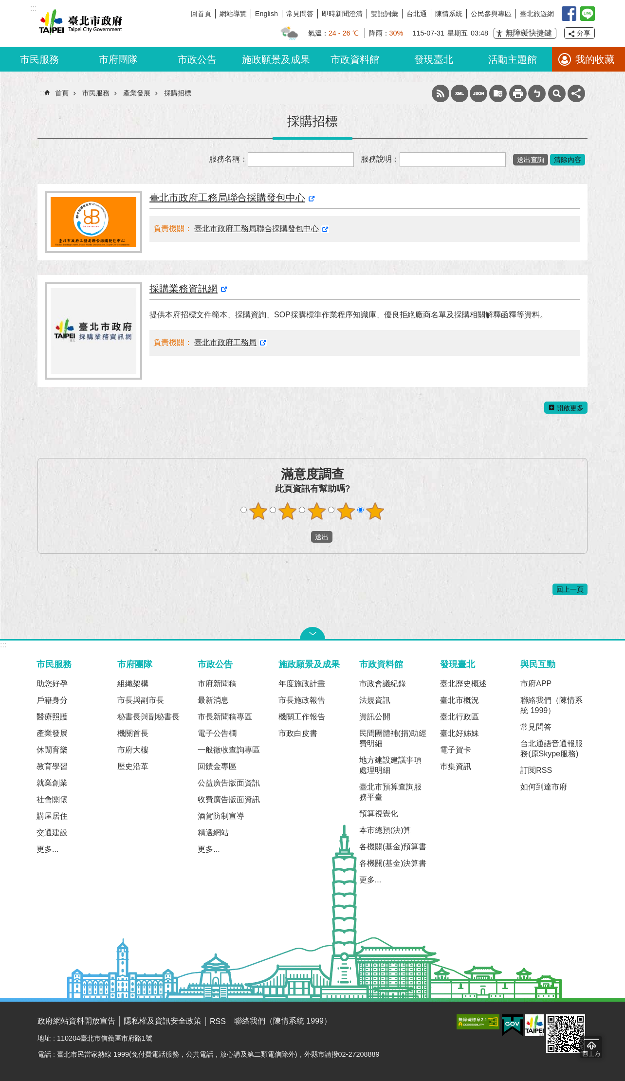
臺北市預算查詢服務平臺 (390, 792)
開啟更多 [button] (570, 408)
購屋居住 (52, 816)
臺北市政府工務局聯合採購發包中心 (227, 197)
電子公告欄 (217, 733)
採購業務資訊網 (183, 288)
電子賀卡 (455, 750)
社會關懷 (52, 799)
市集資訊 (455, 766)
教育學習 (52, 766)
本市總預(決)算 (385, 830)
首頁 (62, 93)
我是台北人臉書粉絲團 (569, 13)
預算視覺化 (378, 813)
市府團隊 (118, 59)
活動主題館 (512, 59)
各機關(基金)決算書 (393, 863)
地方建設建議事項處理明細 (390, 765)
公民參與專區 (491, 14)
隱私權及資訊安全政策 (163, 1021)
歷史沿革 (132, 766)
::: (3, 645)
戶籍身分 (52, 700)
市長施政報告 (301, 700)
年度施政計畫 (301, 683)
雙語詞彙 (384, 14)
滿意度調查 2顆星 (287, 511)
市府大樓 (132, 750)
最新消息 (213, 700)
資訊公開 (374, 717)
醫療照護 (52, 717)
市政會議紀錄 (382, 683)
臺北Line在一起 (587, 13)
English (266, 14)
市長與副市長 (140, 700)
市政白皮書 (297, 733)
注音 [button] (537, 93)
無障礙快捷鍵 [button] (528, 33)
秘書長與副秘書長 (148, 717)
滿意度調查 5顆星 (375, 511)
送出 (302, 537)
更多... (47, 849)
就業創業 (52, 783)
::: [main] (43, 93)
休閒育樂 (52, 750)
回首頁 (201, 14)
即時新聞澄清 (342, 14)
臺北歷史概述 (463, 683)
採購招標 (177, 93)
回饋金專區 (217, 766)
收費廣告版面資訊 (229, 799)
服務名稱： (228, 159)
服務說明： (380, 159)
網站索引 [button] (557, 93)
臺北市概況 (459, 700)
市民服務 (39, 59)
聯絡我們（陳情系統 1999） (551, 705)
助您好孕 (52, 683)
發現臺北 (433, 59)
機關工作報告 (301, 717)
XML (459, 93)
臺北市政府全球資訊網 (79, 23)
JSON (478, 93)
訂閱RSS (536, 770)
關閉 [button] (312, 633)
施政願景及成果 (276, 59)
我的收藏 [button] (594, 59)
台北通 (416, 14)
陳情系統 (448, 14)
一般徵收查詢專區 (229, 750)
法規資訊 (374, 700)
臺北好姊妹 (459, 733)
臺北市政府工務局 (225, 342)
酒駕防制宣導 (221, 816)
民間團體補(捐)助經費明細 (393, 738)
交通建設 (52, 832)
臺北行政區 (459, 717)
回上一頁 (570, 589)
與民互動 (537, 664)
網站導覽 (233, 14)
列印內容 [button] (518, 93)
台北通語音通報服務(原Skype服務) (551, 748)
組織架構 (132, 683)
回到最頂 (591, 1047)
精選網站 (213, 832)
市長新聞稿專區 (225, 717)
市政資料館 (355, 59)
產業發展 (136, 93)
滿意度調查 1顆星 (258, 511)
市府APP (535, 683)
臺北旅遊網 (537, 14)
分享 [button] (583, 33)
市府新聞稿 (217, 683)
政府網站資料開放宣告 (76, 1021)
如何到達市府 (543, 787)
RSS (440, 93)
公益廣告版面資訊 (229, 783)
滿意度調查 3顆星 (317, 511)
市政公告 (197, 59)
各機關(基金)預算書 (393, 847)
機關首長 (132, 733)
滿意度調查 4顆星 (346, 511)
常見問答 (299, 14)
